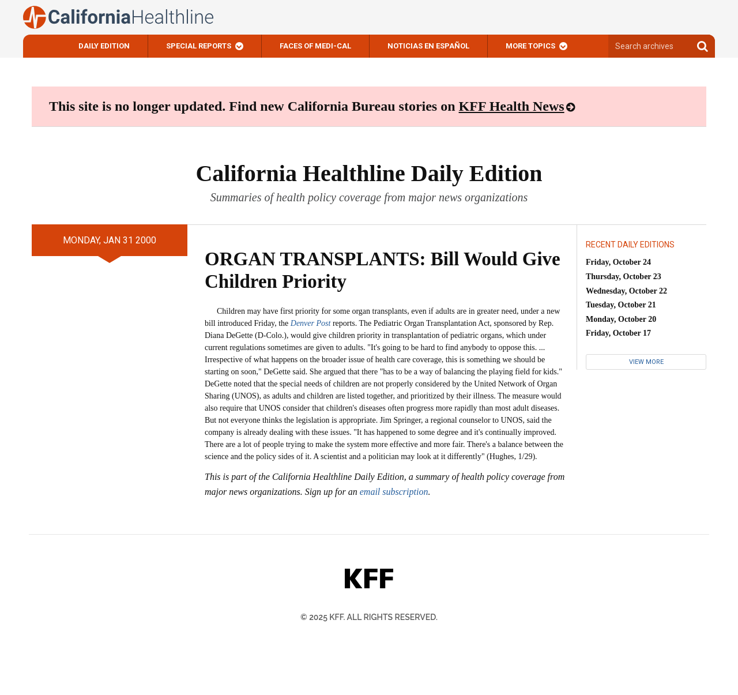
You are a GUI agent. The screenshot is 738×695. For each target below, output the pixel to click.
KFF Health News (511, 106)
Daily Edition (104, 46)
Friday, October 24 (618, 262)
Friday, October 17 (618, 333)
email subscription (394, 492)
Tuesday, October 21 (621, 304)
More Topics (530, 46)
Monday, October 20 (621, 319)
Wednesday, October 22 (626, 291)
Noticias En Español (428, 46)
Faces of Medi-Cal (315, 46)
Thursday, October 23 (623, 276)
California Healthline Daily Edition (368, 173)
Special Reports (198, 46)
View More (646, 362)
